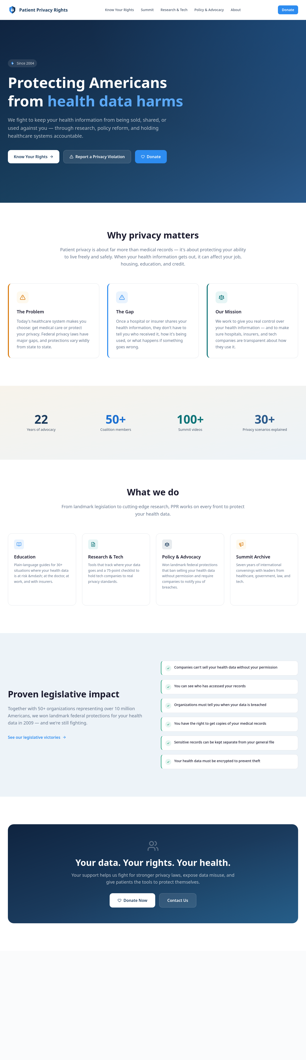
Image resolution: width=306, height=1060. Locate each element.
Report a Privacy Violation (97, 156)
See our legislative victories (37, 737)
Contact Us (177, 900)
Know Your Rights (119, 9)
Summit (147, 9)
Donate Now (132, 900)
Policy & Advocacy (209, 9)
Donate (288, 9)
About (236, 9)
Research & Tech (174, 9)
